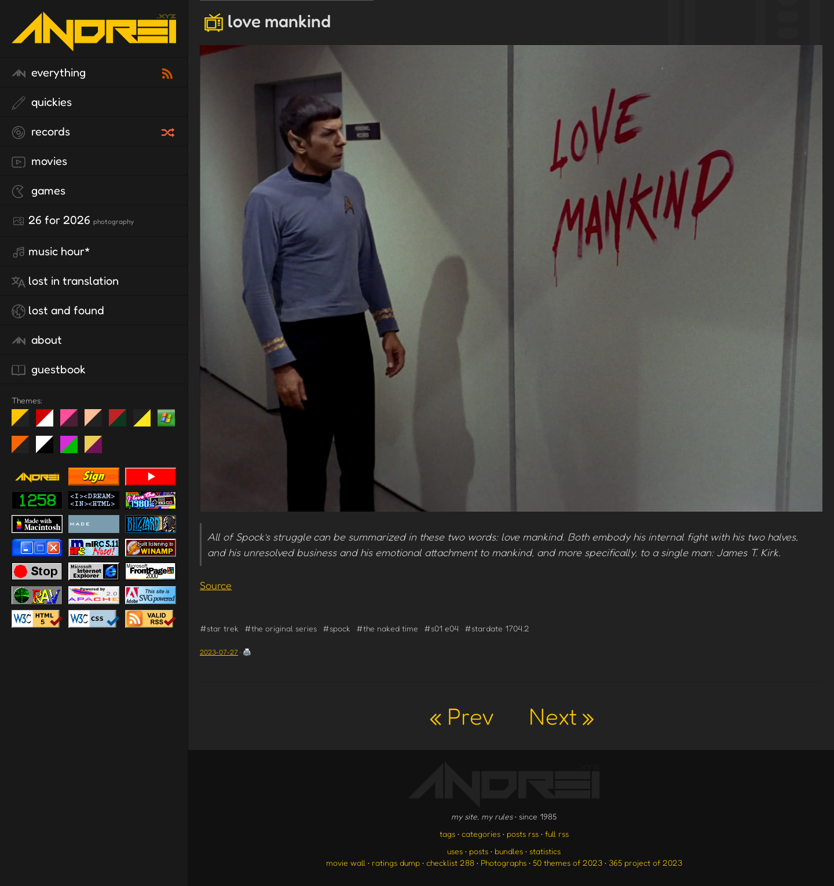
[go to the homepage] (94, 43)
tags (447, 834)
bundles (509, 851)
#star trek (219, 628)
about (37, 340)
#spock (336, 628)
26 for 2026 (73, 220)
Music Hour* (51, 251)
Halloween (24, 449)
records (41, 131)
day (49, 422)
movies (39, 161)
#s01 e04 (441, 628)
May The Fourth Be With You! (146, 422)
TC (97, 449)
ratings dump (396, 862)
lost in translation (65, 281)
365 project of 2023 (645, 862)
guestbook (49, 369)
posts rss (523, 834)
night (24, 422)
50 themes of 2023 (567, 862)
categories (481, 834)
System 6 (49, 449)
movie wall (345, 862)
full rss (557, 834)
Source (216, 585)
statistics (545, 851)
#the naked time (387, 628)
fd (72, 422)
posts (478, 851)
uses (455, 851)
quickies (42, 102)
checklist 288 (450, 862)
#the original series (280, 628)
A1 (73, 449)
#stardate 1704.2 (496, 628)
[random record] (169, 130)
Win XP (166, 418)
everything (49, 72)
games (38, 190)
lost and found (58, 310)
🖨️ (247, 652)
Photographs (503, 862)
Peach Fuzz (97, 422)
